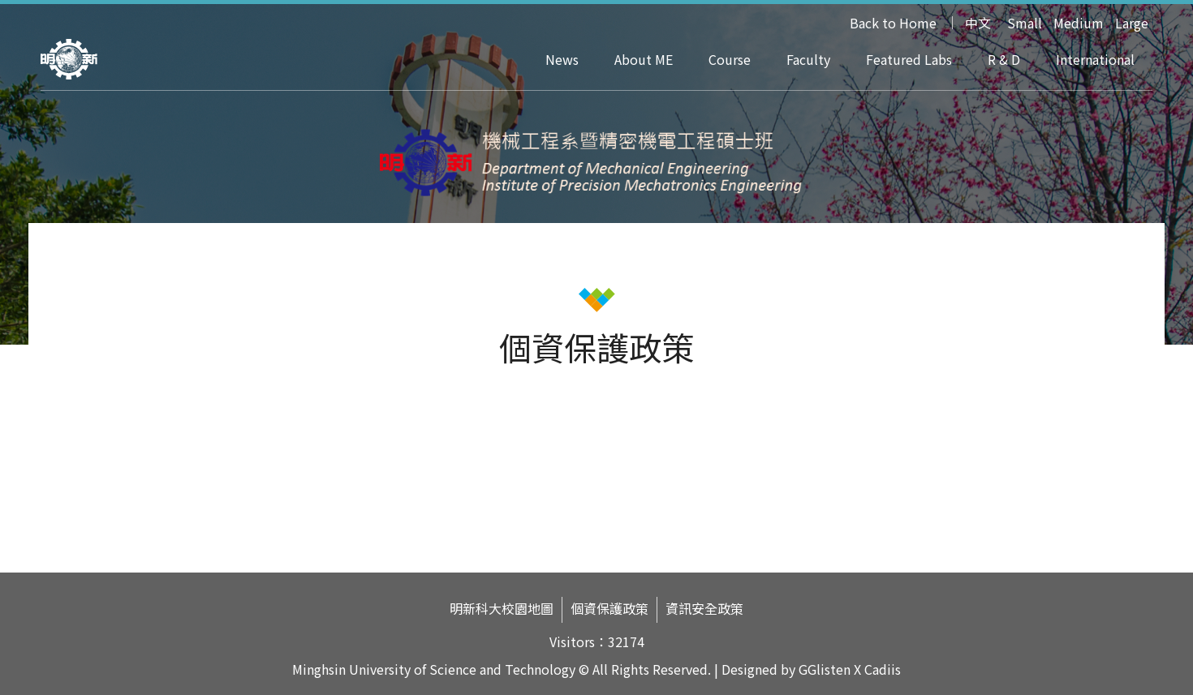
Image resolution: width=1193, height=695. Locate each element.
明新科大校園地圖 (501, 608)
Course (729, 59)
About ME (643, 59)
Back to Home (893, 22)
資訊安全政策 (704, 608)
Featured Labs (909, 59)
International (1095, 59)
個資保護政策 (609, 608)
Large (1131, 22)
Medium (1078, 22)
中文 (978, 22)
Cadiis (882, 669)
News (562, 59)
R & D (1004, 59)
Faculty (808, 59)
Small (1024, 22)
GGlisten (825, 669)
